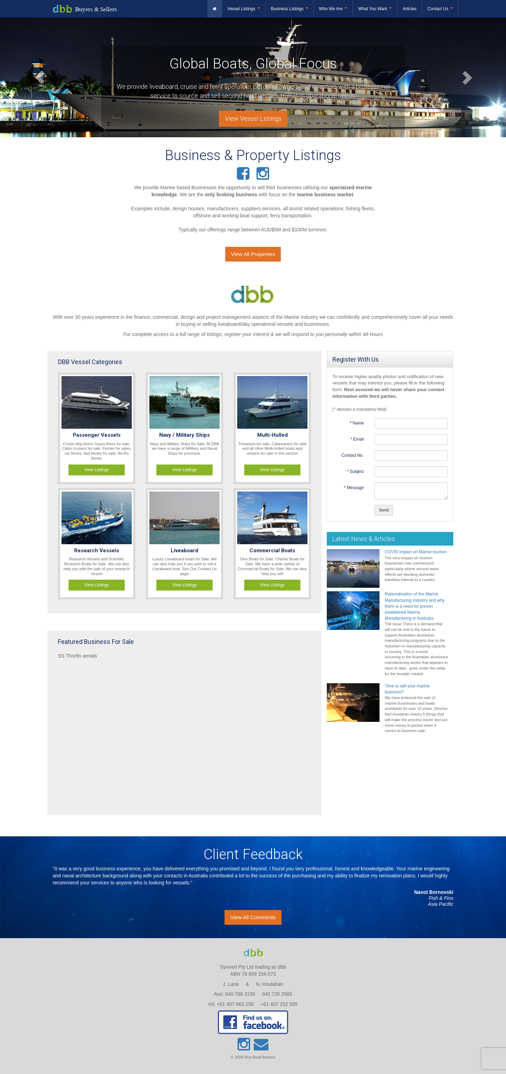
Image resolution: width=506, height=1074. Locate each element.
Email (358, 439)
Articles (409, 8)
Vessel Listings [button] (243, 8)
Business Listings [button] (289, 8)
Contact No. (353, 455)
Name (358, 423)
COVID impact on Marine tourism (416, 551)
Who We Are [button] (333, 8)
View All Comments (253, 917)
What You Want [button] (375, 8)
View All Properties (253, 254)
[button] (38, 77)
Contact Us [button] (440, 8)
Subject (357, 471)
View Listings (96, 469)
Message (355, 487)
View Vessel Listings (253, 118)
